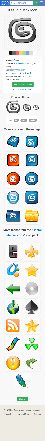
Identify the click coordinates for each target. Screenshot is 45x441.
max (23, 120)
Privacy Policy (9, 414)
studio (32, 120)
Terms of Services (24, 414)
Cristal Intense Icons (23, 63)
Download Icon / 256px (22, 84)
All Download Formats (22, 89)
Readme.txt (20, 79)
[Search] (36, 3)
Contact (36, 410)
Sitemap (37, 414)
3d (16, 120)
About (28, 410)
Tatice (16, 60)
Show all (22, 399)
